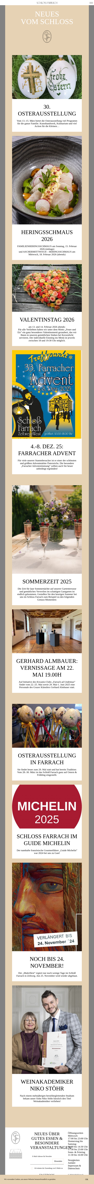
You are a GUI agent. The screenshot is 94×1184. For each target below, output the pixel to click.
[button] (91, 2)
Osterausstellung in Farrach (48, 759)
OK (86, 1179)
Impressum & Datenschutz (75, 1167)
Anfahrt (72, 1162)
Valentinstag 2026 (47, 319)
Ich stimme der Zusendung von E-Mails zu (49, 1168)
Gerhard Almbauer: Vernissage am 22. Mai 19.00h (47, 671)
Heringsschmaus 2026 (47, 235)
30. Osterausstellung (48, 110)
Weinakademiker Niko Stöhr (47, 1085)
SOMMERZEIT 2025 (47, 581)
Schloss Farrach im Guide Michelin (47, 839)
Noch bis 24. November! (47, 962)
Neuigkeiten (74, 1160)
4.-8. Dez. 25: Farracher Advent (47, 453)
